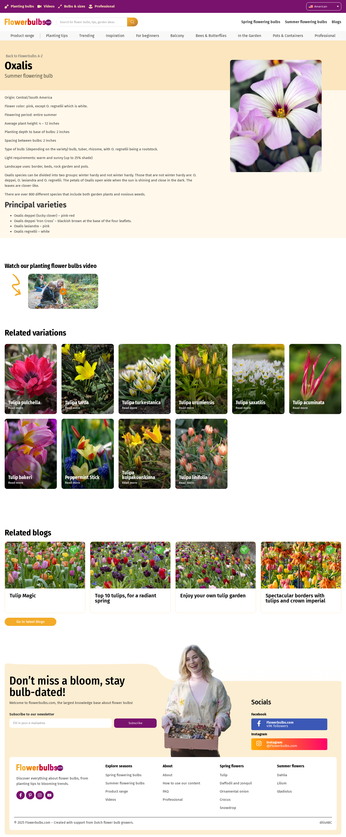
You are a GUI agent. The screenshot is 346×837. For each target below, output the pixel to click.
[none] (323, 6)
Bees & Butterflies (211, 35)
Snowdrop (228, 808)
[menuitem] (323, 6)
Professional (325, 35)
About (167, 775)
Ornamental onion (234, 791)
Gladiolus (284, 791)
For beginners (147, 35)
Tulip (223, 775)
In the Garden (249, 35)
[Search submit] (132, 22)
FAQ (166, 791)
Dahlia (282, 775)
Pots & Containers (288, 35)
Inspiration (115, 35)
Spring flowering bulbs (260, 22)
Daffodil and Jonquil (236, 783)
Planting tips (57, 35)
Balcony (177, 35)
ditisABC (326, 823)
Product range (22, 35)
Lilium (282, 783)
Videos (110, 799)
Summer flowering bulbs (306, 22)
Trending (86, 35)
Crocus (225, 799)
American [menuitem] (320, 6)
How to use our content (181, 783)
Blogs (336, 22)
